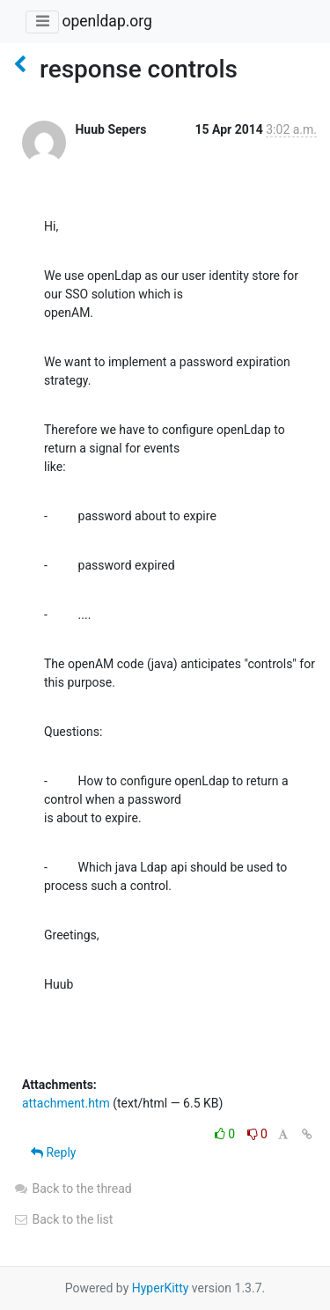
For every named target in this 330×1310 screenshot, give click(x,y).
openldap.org (106, 21)
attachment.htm (66, 1103)
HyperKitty (160, 1288)
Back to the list (63, 1219)
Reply (53, 1152)
